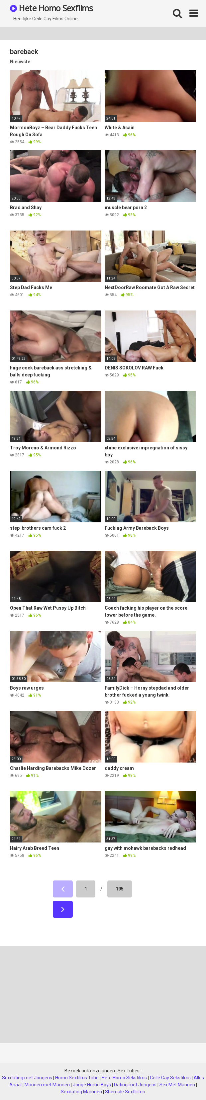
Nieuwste (20, 61)
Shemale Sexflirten (125, 1091)
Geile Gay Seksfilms (170, 1077)
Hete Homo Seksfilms (124, 1077)
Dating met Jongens (135, 1084)
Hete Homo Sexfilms (51, 8)
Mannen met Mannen (47, 1084)
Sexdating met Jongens (27, 1077)
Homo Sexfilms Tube (77, 1077)
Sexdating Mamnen (81, 1091)
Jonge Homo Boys (92, 1084)
